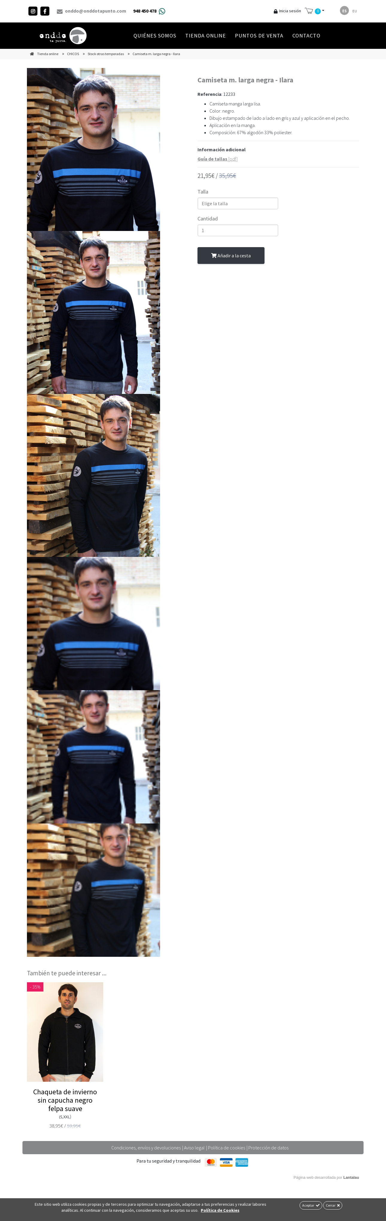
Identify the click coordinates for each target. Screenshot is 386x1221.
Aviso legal (194, 1148)
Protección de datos (268, 1148)
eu (354, 10)
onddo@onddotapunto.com (91, 11)
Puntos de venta (259, 35)
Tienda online (205, 35)
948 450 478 (144, 11)
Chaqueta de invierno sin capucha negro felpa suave (65, 1100)
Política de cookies (226, 1148)
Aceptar (311, 1205)
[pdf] (217, 159)
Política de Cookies (220, 1210)
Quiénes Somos (154, 35)
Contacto (306, 35)
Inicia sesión (287, 10)
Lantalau (351, 1177)
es (344, 10)
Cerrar (333, 1205)
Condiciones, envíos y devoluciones (146, 1148)
